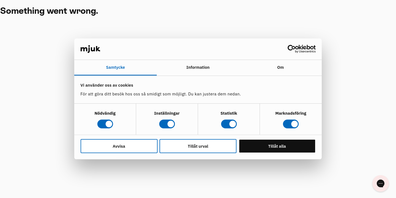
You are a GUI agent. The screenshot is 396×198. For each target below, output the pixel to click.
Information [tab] (198, 67)
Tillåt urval (198, 145)
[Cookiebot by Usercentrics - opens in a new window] (292, 49)
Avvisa (119, 145)
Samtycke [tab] (115, 67)
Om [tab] (280, 67)
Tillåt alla (277, 145)
